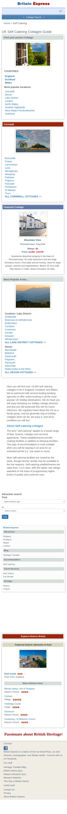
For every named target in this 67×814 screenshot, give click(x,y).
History (6, 586)
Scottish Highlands (15, 107)
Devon (8, 94)
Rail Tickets (8, 573)
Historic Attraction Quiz (15, 774)
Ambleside (10, 316)
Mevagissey (11, 171)
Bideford (9, 353)
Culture (6, 589)
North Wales (11, 104)
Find (4, 497)
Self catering (9, 564)
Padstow (9, 177)
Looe (7, 168)
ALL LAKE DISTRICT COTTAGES (24, 342)
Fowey (8, 161)
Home (7, 23)
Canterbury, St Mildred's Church (19, 719)
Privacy (7, 793)
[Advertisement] (33, 612)
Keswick (9, 336)
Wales (8, 82)
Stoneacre (9, 711)
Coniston (9, 326)
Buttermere (11, 323)
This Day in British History (16, 781)
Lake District (11, 97)
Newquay (10, 174)
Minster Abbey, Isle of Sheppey (19, 688)
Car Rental (8, 576)
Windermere (11, 339)
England (9, 76)
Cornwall (9, 91)
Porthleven (11, 187)
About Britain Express (14, 796)
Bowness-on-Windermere (18, 320)
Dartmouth (10, 356)
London (9, 101)
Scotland (10, 79)
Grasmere (10, 329)
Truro (8, 193)
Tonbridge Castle (12, 704)
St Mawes (10, 190)
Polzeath (9, 183)
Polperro (9, 180)
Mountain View (32, 240)
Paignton (9, 359)
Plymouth (10, 362)
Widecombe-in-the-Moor (18, 369)
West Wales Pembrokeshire (20, 110)
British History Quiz (13, 770)
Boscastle (10, 158)
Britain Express (10, 527)
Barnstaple (11, 350)
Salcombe (10, 365)
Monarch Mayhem (12, 777)
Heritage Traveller (11, 555)
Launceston (11, 164)
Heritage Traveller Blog (15, 767)
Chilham (8, 696)
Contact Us (9, 789)
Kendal (8, 332)
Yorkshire (10, 113)
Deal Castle (10, 674)
